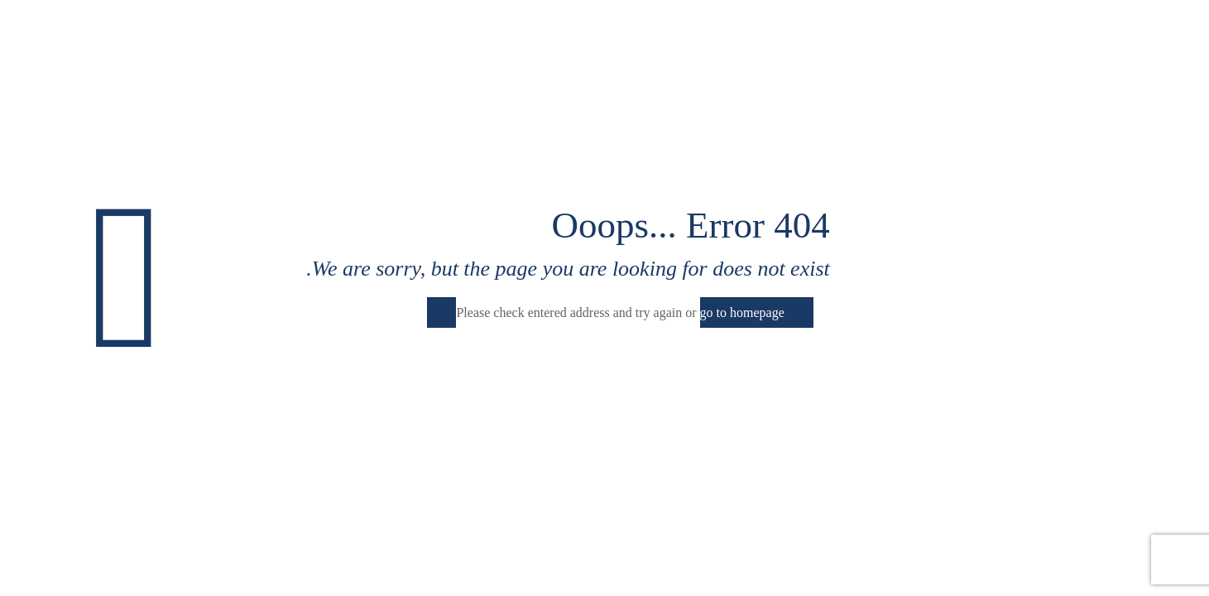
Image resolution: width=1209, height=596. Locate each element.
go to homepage (742, 312)
